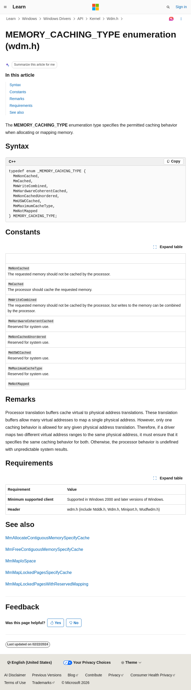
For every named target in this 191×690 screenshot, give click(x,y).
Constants (18, 92)
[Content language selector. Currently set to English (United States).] (29, 662)
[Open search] (168, 7)
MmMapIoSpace (21, 561)
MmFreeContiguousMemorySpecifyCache (44, 549)
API (80, 19)
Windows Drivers (57, 19)
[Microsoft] (95, 7)
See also (17, 112)
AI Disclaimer (15, 675)
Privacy (114, 675)
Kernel (95, 19)
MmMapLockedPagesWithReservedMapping (47, 584)
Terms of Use (15, 683)
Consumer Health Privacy (151, 675)
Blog (71, 675)
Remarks (17, 99)
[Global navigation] (5, 7)
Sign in (181, 7)
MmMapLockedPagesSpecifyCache (39, 572)
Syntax (15, 85)
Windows (29, 19)
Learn (11, 19)
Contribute (93, 675)
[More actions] (180, 19)
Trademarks (41, 683)
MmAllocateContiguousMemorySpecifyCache (48, 538)
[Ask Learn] (171, 19)
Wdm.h (112, 19)
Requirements (21, 105)
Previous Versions (46, 675)
